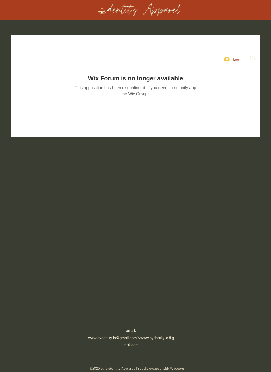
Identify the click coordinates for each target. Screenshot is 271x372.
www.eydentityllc (102, 338)
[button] (252, 59)
